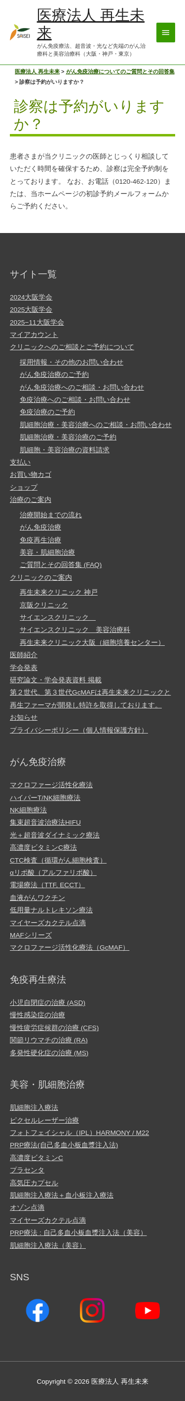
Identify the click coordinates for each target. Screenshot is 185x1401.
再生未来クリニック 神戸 (59, 592)
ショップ (23, 487)
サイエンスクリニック (58, 617)
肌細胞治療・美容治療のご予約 (68, 437)
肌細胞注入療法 (34, 1107)
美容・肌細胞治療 (47, 552)
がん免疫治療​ (40, 527)
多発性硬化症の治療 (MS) (49, 1053)
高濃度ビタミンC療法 (43, 847)
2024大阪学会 (31, 297)
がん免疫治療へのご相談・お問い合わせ (82, 387)
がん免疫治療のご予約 (54, 374)
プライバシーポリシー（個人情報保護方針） (79, 730)
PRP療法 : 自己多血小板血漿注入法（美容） (78, 1232)
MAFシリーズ (31, 935)
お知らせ (23, 717)
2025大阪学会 (31, 309)
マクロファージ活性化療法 (51, 785)
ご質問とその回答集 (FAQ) (61, 564)
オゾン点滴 (27, 1207)
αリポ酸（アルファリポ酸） (53, 872)
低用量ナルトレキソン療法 (51, 910)
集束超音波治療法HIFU (45, 822)
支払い (20, 462)
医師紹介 (23, 655)
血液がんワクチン (37, 897)
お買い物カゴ (30, 474)
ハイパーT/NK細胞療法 (45, 797)
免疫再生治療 (40, 540)
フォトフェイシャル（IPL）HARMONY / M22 (79, 1132)
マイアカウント (34, 334)
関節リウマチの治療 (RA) (49, 1040)
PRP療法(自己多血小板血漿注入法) (64, 1145)
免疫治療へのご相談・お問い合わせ (75, 399)
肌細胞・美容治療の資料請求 (65, 450)
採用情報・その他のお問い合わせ (71, 362)
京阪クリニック (44, 605)
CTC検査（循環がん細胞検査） (58, 860)
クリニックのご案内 (41, 577)
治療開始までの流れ (51, 515)
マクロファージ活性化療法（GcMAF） (69, 947)
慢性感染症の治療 (37, 1015)
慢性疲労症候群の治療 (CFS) (54, 1028)
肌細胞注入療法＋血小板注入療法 (61, 1195)
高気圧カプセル (34, 1183)
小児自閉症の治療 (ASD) (47, 1002)
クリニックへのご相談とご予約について (72, 347)
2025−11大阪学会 (37, 322)
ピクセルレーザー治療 (44, 1120)
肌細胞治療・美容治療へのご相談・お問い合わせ (96, 425)
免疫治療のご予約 (47, 412)
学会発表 (23, 667)
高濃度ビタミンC (36, 1158)
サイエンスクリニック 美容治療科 (75, 630)
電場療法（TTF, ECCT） (47, 885)
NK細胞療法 (28, 810)
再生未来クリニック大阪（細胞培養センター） (92, 642)
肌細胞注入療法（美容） (48, 1245)
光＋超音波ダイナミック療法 (55, 835)
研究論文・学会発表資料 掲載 (56, 680)
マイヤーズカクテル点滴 (48, 923)
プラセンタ (27, 1170)
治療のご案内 (30, 499)
